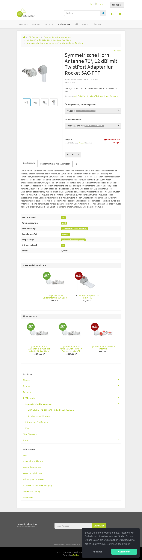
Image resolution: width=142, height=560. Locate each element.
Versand (82, 143)
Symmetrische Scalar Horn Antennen (103, 347)
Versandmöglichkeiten (33, 473)
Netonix (36, 24)
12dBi (64, 223)
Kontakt (99, 4)
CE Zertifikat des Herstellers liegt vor (74, 229)
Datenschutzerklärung (33, 461)
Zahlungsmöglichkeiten (33, 479)
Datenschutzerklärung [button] (118, 544)
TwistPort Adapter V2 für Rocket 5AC (88, 296)
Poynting (49, 24)
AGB (25, 455)
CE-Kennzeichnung (31, 491)
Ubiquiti (97, 24)
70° (63, 245)
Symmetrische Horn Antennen (73, 403)
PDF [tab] (77, 163)
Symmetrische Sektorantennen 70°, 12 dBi (55, 296)
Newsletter (28, 497)
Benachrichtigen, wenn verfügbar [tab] (55, 163)
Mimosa (23, 24)
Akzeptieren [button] (124, 552)
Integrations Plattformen (36, 422)
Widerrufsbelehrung (32, 467)
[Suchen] (82, 13)
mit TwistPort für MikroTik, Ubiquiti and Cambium (96, 96)
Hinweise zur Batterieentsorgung (37, 485)
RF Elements (64, 24)
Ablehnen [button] (98, 552)
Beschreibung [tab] (29, 163)
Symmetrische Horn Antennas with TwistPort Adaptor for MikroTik (71, 348)
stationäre (65, 234)
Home (92, 4)
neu (63, 217)
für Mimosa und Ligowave (39, 416)
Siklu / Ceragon (81, 24)
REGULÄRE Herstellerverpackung (73, 240)
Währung (117, 5)
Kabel (27, 428)
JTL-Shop (75, 555)
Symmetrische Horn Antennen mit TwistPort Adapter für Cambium (39, 348)
